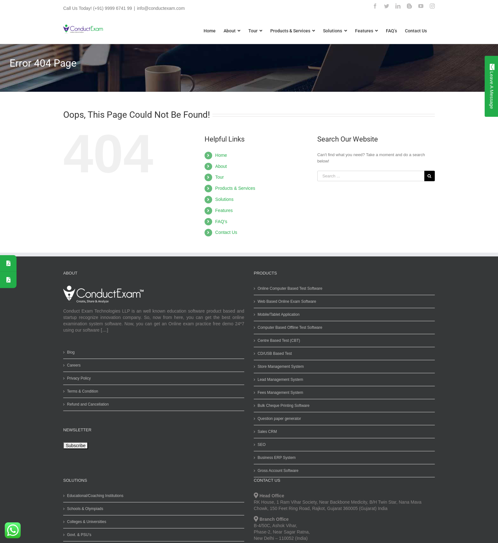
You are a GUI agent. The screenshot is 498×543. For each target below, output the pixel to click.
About (219, 166)
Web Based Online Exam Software (285, 301)
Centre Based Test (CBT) (277, 340)
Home (219, 155)
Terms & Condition (81, 391)
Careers (72, 365)
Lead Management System (279, 379)
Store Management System (279, 366)
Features (222, 210)
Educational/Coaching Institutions (94, 495)
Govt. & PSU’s (78, 535)
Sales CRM (266, 431)
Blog (69, 352)
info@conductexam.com (159, 8)
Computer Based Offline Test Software (288, 327)
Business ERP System (275, 457)
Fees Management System (279, 392)
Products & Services (234, 188)
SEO (260, 444)
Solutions (223, 199)
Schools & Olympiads (84, 509)
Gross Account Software (276, 470)
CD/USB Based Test (273, 353)
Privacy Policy (78, 378)
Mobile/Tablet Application (277, 314)
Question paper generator (278, 418)
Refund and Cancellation (86, 404)
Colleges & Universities (85, 522)
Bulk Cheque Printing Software (282, 405)
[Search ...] (369, 176)
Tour (218, 177)
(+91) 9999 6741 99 (111, 8)
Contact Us (225, 232)
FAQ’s (220, 221)
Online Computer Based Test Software (288, 288)
